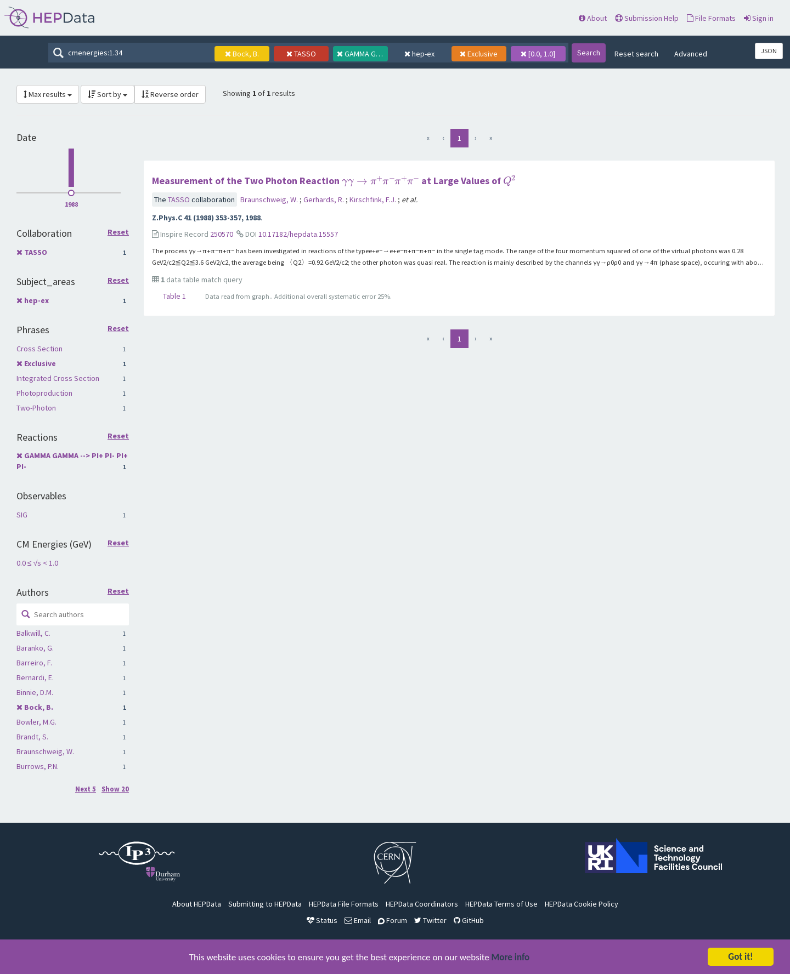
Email (358, 920)
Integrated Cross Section (57, 378)
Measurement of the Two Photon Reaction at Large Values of (334, 180)
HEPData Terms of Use (501, 904)
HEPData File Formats (344, 904)
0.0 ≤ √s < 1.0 (37, 563)
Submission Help (647, 18)
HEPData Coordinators (422, 904)
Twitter (430, 920)
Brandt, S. (32, 737)
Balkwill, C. (33, 633)
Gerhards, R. (324, 199)
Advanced (690, 54)
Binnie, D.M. (34, 692)
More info (511, 958)
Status (322, 920)
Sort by (107, 94)
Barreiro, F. (34, 663)
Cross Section (39, 349)
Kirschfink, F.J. (373, 199)
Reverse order (170, 94)
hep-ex (36, 300)
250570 (221, 234)
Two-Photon (36, 408)
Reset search (636, 54)
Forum (392, 920)
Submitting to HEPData (265, 904)
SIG (21, 515)
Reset (118, 232)
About (593, 18)
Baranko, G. (35, 648)
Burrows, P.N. (37, 766)
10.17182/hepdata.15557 (298, 234)
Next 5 (85, 789)
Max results (48, 94)
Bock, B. (38, 707)
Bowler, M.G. (36, 722)
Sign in (759, 18)
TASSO (35, 252)
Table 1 (174, 296)
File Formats (711, 18)
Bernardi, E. (35, 677)
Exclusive (40, 363)
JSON (769, 51)
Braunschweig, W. (45, 751)
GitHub (469, 920)
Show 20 (115, 789)
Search (588, 53)
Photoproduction (44, 393)
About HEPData (196, 904)
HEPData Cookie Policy (581, 904)
